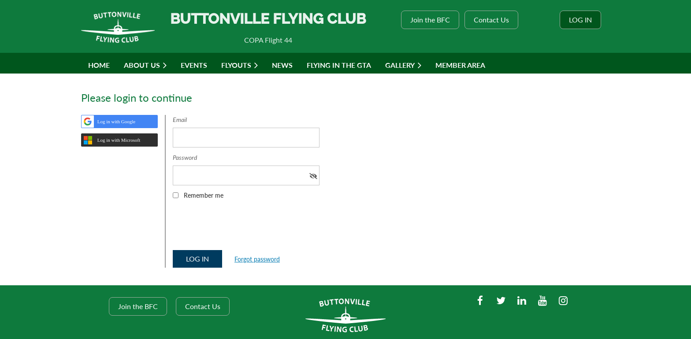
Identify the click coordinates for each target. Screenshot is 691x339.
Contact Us (491, 19)
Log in (580, 19)
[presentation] (240, 227)
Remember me (203, 195)
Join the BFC (430, 19)
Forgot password (257, 259)
